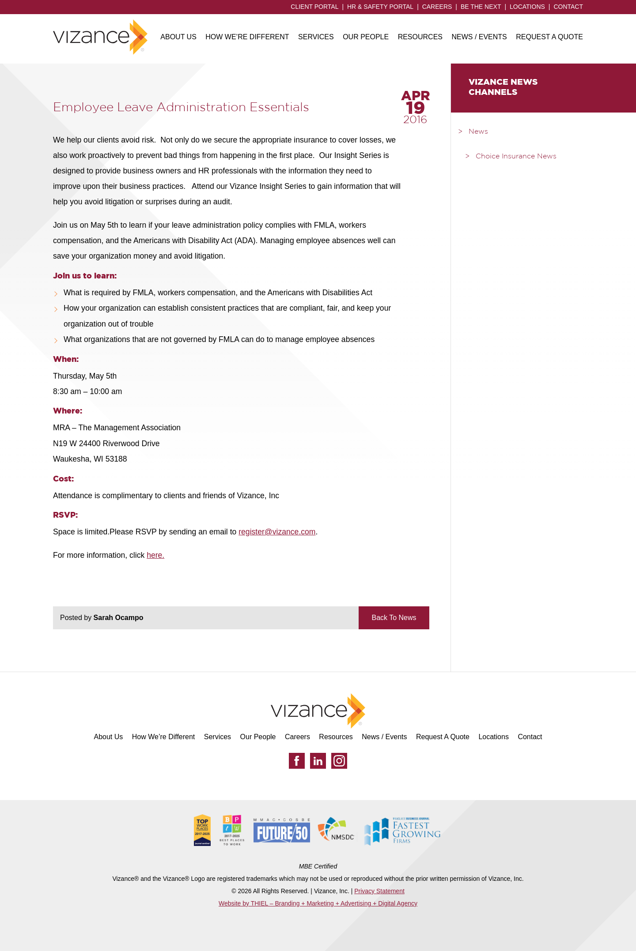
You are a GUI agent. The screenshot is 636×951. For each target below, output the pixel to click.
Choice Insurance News (516, 156)
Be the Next (481, 6)
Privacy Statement (379, 891)
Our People (366, 37)
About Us (178, 37)
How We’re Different (247, 37)
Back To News (393, 617)
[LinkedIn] (318, 761)
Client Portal (314, 6)
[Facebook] (297, 761)
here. (155, 555)
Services (316, 37)
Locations (527, 6)
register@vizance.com (276, 531)
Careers (437, 6)
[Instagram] (339, 761)
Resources (420, 37)
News (478, 131)
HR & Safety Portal (380, 6)
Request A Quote (549, 37)
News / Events (479, 37)
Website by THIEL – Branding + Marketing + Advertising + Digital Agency (318, 903)
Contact (568, 6)
